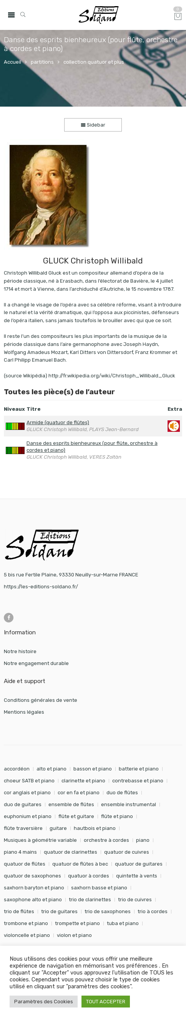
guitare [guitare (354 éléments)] (58, 828)
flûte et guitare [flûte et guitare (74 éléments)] (76, 816)
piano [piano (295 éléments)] (142, 840)
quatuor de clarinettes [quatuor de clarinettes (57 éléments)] (70, 852)
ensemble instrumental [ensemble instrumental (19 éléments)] (128, 804)
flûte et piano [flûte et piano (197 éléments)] (117, 816)
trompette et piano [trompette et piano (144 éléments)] (77, 923)
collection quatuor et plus (93, 62)
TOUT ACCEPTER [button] (105, 1001)
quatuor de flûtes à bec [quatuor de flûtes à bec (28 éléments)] (80, 864)
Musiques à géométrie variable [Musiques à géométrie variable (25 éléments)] (40, 840)
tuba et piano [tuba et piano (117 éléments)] (123, 923)
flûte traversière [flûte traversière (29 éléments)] (23, 828)
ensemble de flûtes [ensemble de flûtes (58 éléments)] (71, 804)
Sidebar (93, 125)
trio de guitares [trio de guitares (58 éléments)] (59, 911)
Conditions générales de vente (40, 700)
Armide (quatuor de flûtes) (58, 422)
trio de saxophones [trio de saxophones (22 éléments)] (108, 911)
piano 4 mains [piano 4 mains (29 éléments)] (20, 852)
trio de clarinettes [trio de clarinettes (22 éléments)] (90, 899)
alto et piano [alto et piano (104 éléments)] (51, 769)
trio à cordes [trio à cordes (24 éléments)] (153, 911)
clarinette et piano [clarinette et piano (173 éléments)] (83, 781)
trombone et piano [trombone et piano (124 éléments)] (26, 923)
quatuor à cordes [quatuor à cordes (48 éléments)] (88, 876)
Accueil (12, 62)
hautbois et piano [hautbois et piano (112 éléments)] (95, 828)
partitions (42, 62)
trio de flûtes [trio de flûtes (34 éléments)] (19, 911)
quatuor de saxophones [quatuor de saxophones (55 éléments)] (32, 876)
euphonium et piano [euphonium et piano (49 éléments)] (27, 816)
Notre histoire (20, 651)
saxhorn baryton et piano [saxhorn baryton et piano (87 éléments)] (34, 888)
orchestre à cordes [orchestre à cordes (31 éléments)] (106, 840)
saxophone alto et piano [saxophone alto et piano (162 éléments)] (33, 899)
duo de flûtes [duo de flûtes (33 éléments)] (122, 792)
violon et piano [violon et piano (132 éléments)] (74, 935)
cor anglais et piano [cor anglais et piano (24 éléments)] (27, 792)
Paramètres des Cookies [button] (43, 1001)
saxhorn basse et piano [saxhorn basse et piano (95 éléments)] (99, 888)
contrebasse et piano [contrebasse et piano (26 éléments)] (137, 781)
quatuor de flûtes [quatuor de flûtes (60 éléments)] (24, 864)
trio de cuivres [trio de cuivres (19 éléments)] (135, 899)
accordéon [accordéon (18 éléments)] (17, 769)
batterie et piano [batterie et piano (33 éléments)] (139, 769)
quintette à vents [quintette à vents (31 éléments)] (136, 876)
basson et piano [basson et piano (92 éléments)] (92, 769)
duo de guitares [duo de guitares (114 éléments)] (23, 804)
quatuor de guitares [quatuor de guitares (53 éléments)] (139, 864)
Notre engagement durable (36, 663)
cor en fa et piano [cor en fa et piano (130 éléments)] (79, 792)
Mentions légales (24, 712)
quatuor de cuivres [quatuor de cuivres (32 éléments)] (126, 852)
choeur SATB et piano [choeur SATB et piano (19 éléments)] (29, 781)
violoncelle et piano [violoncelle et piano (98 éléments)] (27, 935)
